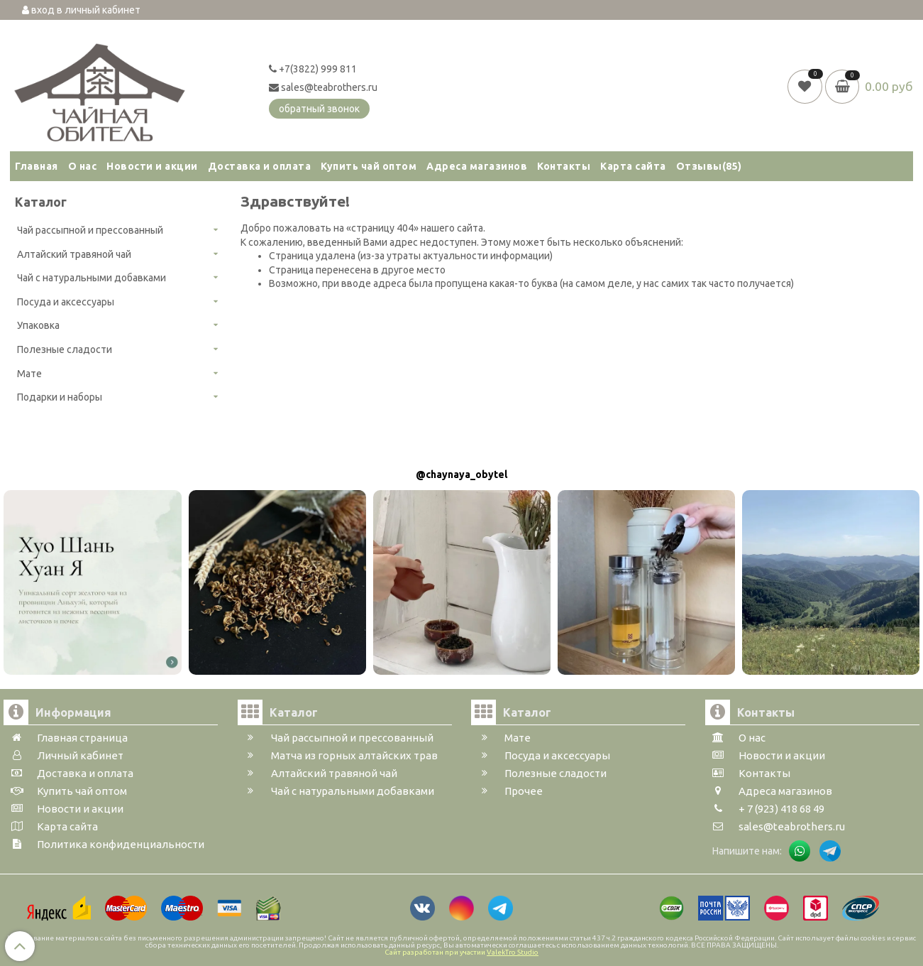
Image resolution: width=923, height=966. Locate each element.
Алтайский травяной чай (74, 254)
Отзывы (709, 166)
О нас (82, 166)
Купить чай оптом (368, 166)
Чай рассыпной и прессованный (90, 230)
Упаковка (38, 325)
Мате (29, 373)
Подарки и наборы (59, 397)
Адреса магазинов (476, 166)
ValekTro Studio (512, 952)
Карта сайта (633, 166)
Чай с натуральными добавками (91, 277)
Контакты (563, 166)
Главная (36, 166)
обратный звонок (319, 108)
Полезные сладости (64, 349)
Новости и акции (152, 166)
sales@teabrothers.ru (323, 87)
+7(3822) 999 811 (313, 69)
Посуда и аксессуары (65, 302)
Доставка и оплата (259, 166)
